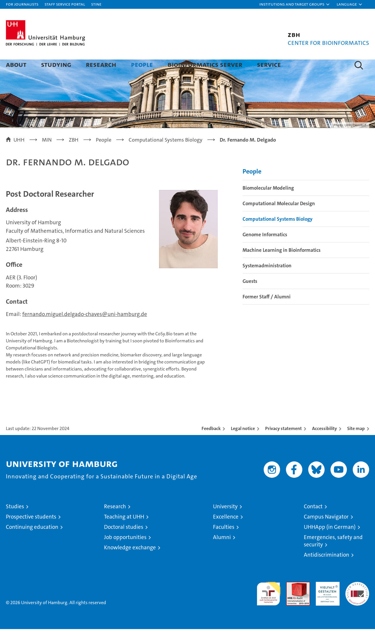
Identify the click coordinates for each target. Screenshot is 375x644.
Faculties (223, 542)
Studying (56, 64)
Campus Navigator (326, 531)
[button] (294, 4)
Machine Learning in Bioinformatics (282, 265)
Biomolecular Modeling (268, 203)
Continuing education (32, 542)
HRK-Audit (326, 600)
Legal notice (243, 443)
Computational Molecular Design (279, 218)
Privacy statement (283, 443)
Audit (291, 600)
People (142, 64)
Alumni (222, 552)
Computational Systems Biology (278, 234)
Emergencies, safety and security (333, 555)
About (16, 64)
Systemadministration (267, 280)
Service (269, 64)
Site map (356, 443)
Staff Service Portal (65, 4)
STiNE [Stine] (96, 4)
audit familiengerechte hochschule (268, 606)
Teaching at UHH (124, 531)
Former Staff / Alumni (267, 311)
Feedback (211, 443)
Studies (15, 521)
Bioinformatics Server (205, 64)
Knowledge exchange (130, 562)
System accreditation (357, 603)
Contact (313, 521)
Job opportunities (125, 552)
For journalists (22, 4)
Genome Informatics (265, 249)
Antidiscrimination (326, 569)
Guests (250, 296)
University (225, 521)
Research (101, 64)
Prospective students (31, 531)
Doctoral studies (123, 542)
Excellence (225, 531)
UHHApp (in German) (330, 542)
